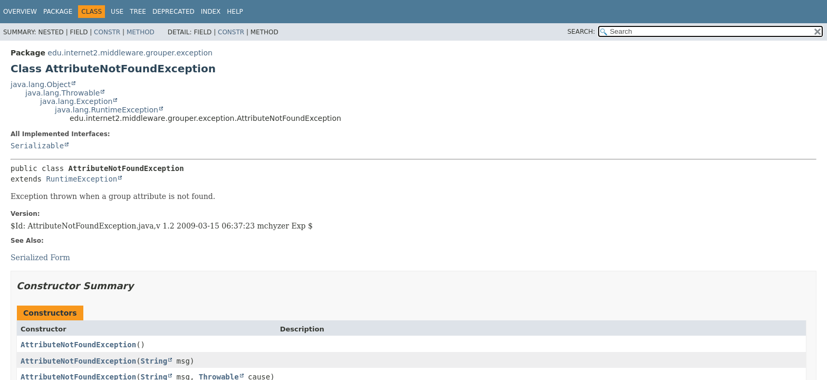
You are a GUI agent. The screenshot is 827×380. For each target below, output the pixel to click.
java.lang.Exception (76, 101)
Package (57, 11)
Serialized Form (40, 257)
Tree (138, 11)
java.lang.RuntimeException (106, 110)
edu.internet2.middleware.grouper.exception (130, 53)
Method (141, 32)
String (154, 361)
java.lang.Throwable (62, 93)
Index (211, 11)
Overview (20, 11)
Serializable (37, 145)
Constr (107, 32)
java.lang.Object (41, 84)
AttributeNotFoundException (78, 344)
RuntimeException (81, 179)
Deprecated (173, 11)
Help (235, 11)
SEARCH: (581, 31)
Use (117, 11)
